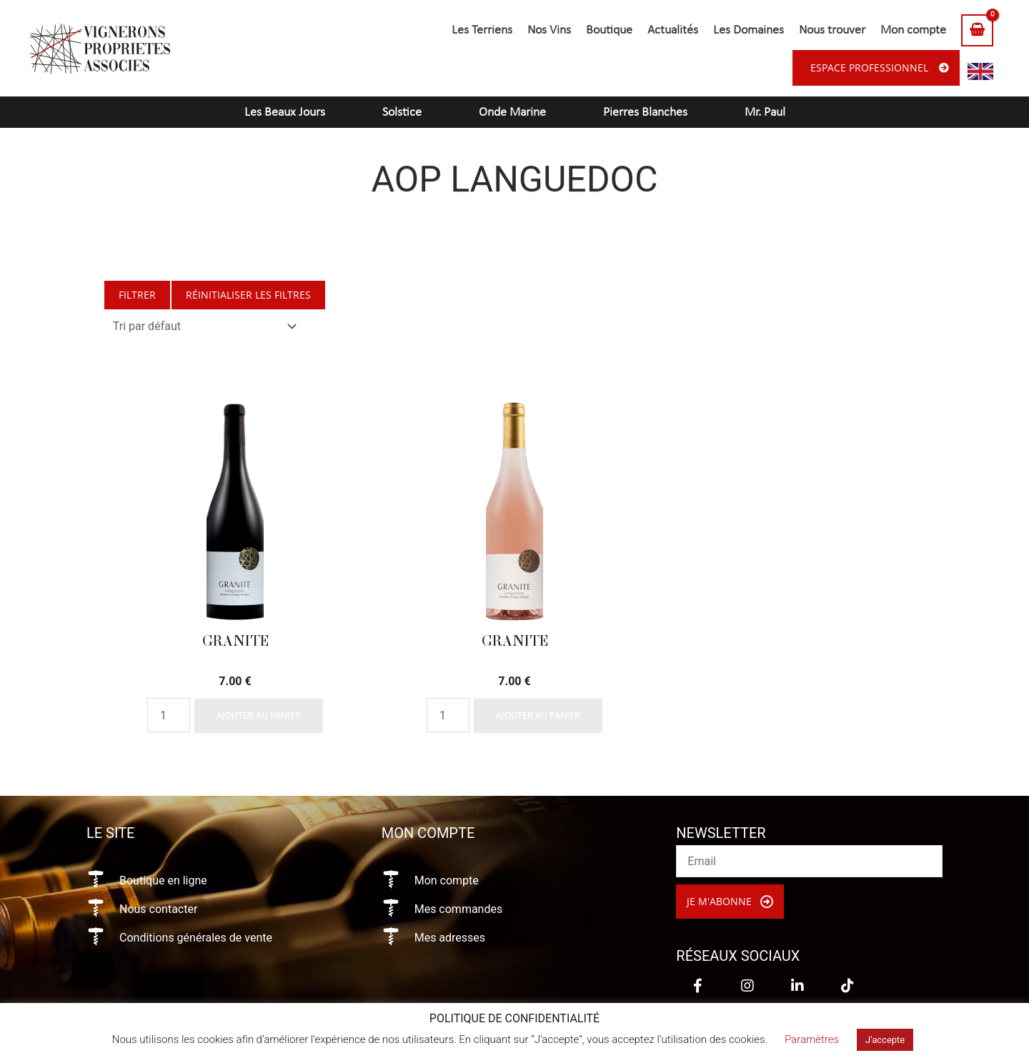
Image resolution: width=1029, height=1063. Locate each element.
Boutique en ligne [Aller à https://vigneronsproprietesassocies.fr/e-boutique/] (163, 880)
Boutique (609, 30)
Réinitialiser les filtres (248, 294)
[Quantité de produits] (168, 715)
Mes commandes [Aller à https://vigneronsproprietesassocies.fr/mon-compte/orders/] (458, 909)
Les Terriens (482, 30)
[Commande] (202, 326)
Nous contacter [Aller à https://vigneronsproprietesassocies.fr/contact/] (158, 909)
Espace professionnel (869, 67)
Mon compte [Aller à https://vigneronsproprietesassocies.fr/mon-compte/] (446, 880)
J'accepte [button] (885, 1039)
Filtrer (137, 294)
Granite (235, 640)
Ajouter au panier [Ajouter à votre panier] (259, 715)
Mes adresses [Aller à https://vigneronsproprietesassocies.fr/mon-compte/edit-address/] (449, 937)
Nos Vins (549, 30)
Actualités (672, 30)
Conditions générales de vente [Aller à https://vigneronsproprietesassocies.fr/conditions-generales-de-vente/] (195, 937)
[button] (730, 901)
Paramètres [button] (812, 1039)
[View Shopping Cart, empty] (977, 30)
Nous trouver (832, 30)
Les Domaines (748, 30)
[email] (809, 861)
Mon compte (913, 30)
